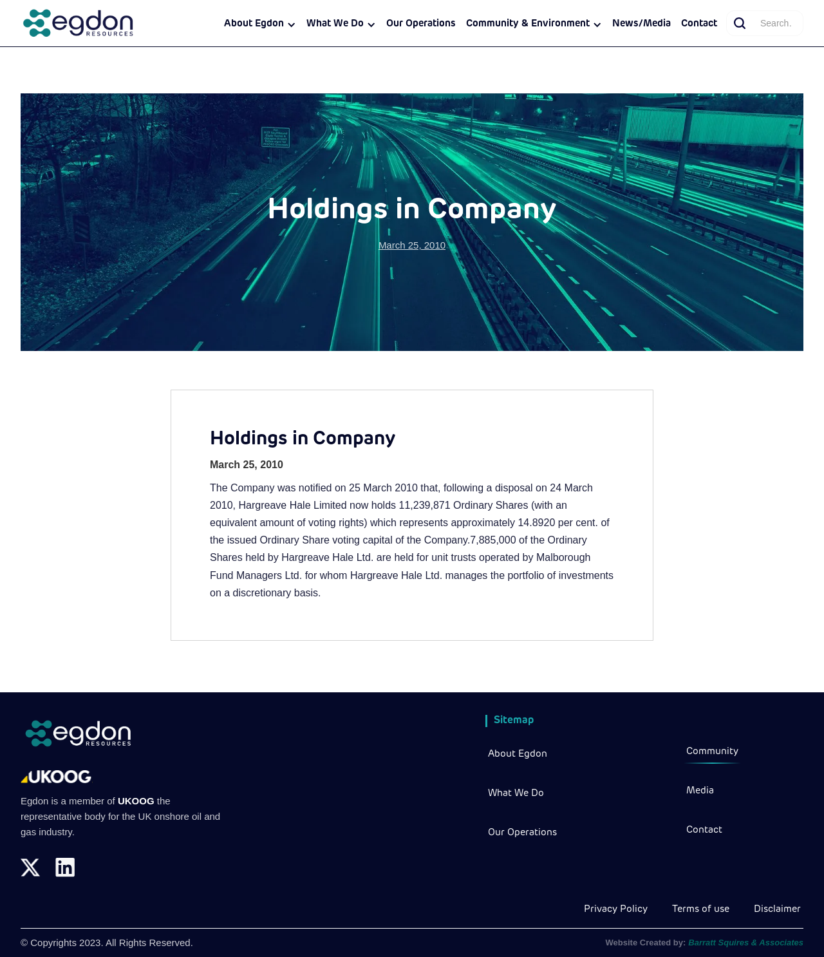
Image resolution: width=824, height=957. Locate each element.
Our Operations (421, 24)
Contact (699, 24)
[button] (260, 24)
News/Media (641, 24)
